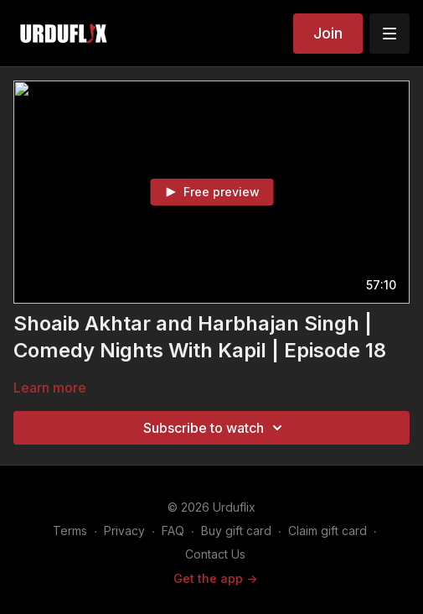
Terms (70, 530)
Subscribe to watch (215, 428)
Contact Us (215, 554)
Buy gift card (236, 530)
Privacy (124, 530)
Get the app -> (215, 578)
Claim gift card (327, 530)
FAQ (173, 530)
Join (328, 33)
